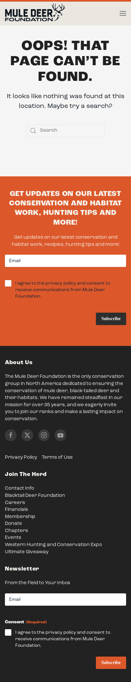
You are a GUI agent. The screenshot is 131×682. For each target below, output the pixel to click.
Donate (13, 523)
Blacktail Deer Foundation (35, 495)
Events (13, 537)
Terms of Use (57, 457)
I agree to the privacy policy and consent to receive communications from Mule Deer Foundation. (62, 290)
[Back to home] (35, 13)
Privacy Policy (21, 457)
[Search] (66, 130)
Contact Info (19, 488)
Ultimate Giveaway (26, 552)
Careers (15, 502)
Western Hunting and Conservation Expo (53, 544)
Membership (20, 516)
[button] (123, 13)
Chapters (16, 530)
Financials (16, 509)
